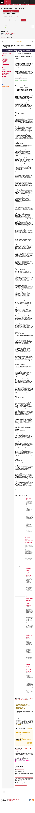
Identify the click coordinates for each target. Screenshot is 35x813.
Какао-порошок (18, 740)
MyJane (6, 27)
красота (22, 709)
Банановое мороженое (23, 732)
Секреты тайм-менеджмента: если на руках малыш (29, 541)
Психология (5, 59)
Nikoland (11, 800)
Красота (5, 58)
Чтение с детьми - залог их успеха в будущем (28, 668)
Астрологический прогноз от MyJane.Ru (14, 8)
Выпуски (13, 1)
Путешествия (6, 64)
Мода (4, 56)
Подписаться (11, 11)
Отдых (4, 62)
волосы (17, 709)
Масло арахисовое (27, 739)
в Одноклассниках (5, 86)
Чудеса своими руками (29, 503)
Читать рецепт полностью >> (29, 743)
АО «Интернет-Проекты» (14, 799)
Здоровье (5, 60)
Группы (20, 1)
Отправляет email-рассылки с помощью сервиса (17, 4)
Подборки (25, 1)
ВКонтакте (4, 84)
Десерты (21, 738)
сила (25, 709)
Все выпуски (19, 41)
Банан (23, 739)
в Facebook (4, 88)
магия (20, 709)
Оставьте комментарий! (21, 80)
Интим (4, 61)
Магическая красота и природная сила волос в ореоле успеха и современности (23, 706)
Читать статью (18, 724)
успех (28, 709)
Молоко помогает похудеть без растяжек (28, 572)
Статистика (5, 31)
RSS (18, 16)
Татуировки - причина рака (29, 635)
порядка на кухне (18, 77)
